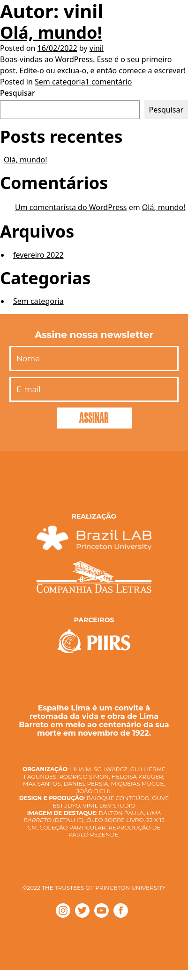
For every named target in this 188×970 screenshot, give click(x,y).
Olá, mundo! (51, 32)
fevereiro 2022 (38, 255)
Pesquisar (17, 93)
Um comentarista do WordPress (71, 207)
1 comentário (108, 82)
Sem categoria (60, 82)
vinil (97, 48)
